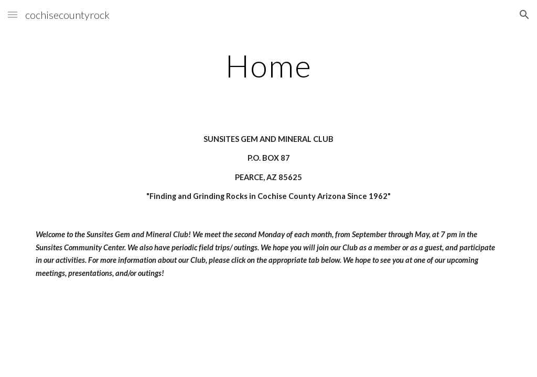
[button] (12, 14)
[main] (268, 65)
